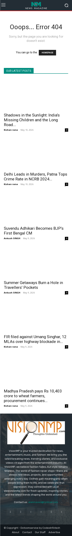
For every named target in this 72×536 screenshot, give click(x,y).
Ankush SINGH (12, 238)
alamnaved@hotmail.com (43, 502)
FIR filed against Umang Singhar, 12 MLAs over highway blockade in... (35, 339)
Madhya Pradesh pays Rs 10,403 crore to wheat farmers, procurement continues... (33, 396)
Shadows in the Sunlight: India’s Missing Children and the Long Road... (32, 120)
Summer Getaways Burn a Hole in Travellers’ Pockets (33, 285)
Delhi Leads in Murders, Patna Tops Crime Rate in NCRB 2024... (35, 176)
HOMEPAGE (47, 52)
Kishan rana (11, 129)
